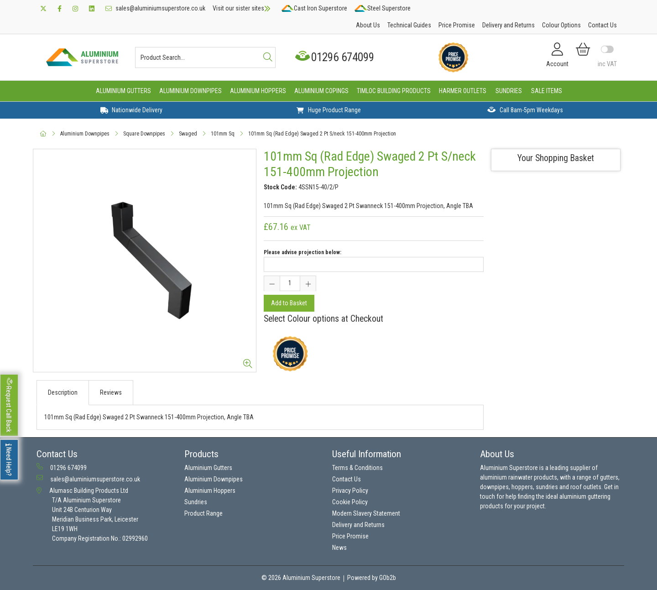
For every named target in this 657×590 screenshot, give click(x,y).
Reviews (111, 392)
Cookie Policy (350, 502)
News (339, 547)
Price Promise (456, 25)
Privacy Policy (350, 490)
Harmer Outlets (462, 90)
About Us (368, 25)
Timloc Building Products (394, 90)
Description (63, 392)
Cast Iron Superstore (314, 8)
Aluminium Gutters (123, 90)
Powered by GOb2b (371, 577)
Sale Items (546, 90)
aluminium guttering (584, 496)
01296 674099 (335, 57)
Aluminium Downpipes (190, 90)
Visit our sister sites (242, 8)
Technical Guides (409, 25)
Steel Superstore (382, 8)
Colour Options (561, 25)
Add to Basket (289, 303)
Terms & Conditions (357, 467)
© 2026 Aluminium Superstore (300, 577)
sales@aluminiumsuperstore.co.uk (155, 8)
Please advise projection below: (302, 252)
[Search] (268, 57)
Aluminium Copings (321, 90)
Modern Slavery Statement (366, 513)
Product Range (203, 513)
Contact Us (602, 25)
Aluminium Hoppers (258, 90)
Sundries (508, 90)
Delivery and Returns (508, 25)
